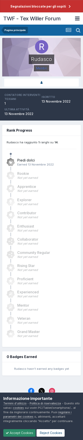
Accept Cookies (19, 433)
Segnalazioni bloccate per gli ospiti (38, 6)
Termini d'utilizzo (15, 403)
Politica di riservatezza (45, 403)
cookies (18, 407)
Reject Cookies (50, 433)
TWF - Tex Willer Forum (31, 18)
